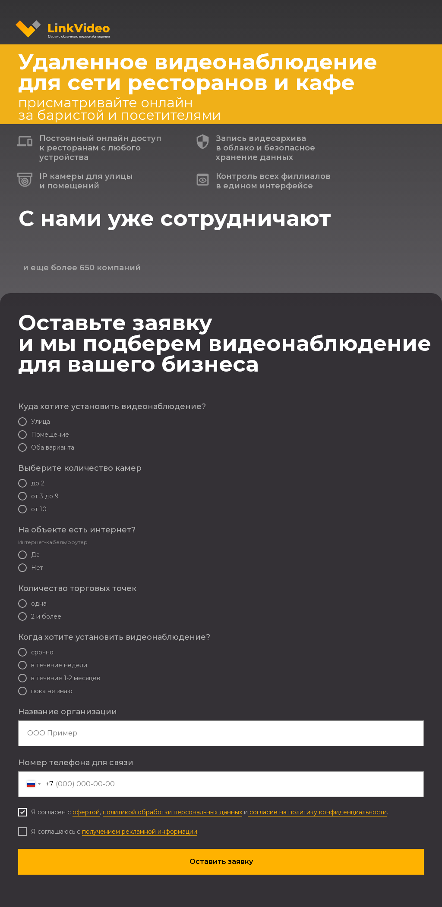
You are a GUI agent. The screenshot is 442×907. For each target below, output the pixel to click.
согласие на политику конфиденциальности (317, 812)
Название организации (67, 711)
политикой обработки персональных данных (172, 812)
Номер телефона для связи (75, 762)
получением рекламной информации (139, 831)
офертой (86, 812)
